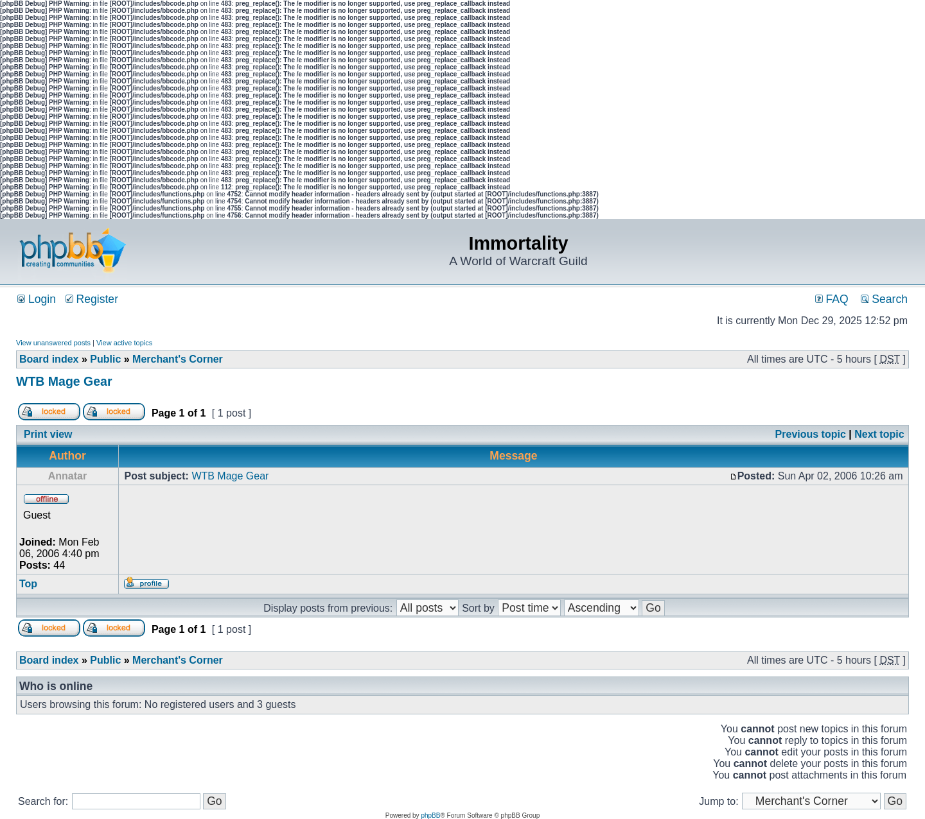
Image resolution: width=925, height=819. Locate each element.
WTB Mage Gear (64, 381)
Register (92, 299)
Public (105, 359)
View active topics (124, 343)
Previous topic (810, 434)
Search (884, 299)
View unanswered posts (53, 343)
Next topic (879, 434)
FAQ (832, 299)
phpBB (430, 815)
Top (28, 583)
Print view (48, 434)
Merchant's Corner (177, 359)
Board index (48, 359)
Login (36, 299)
